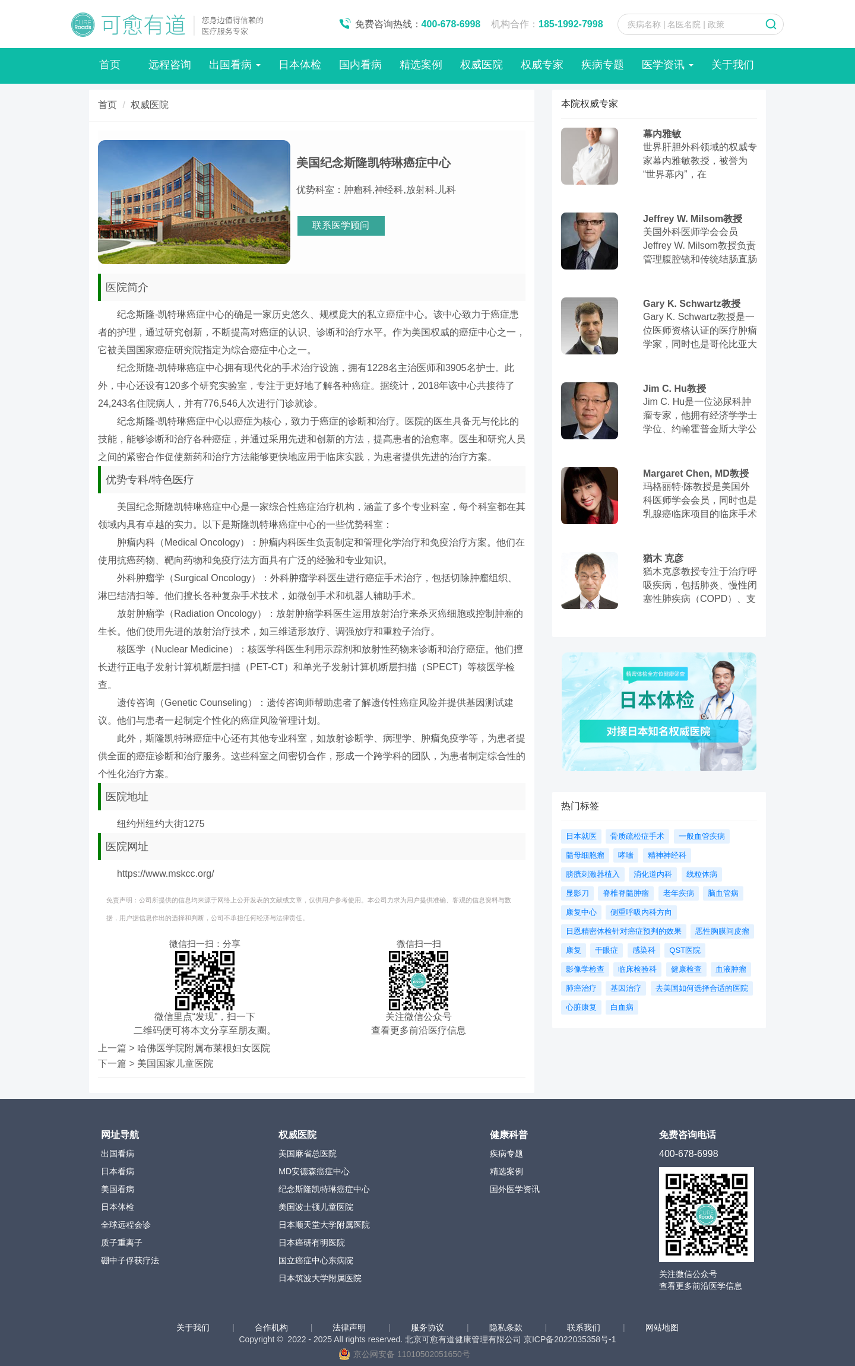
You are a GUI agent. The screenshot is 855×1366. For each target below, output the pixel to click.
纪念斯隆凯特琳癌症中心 (324, 1189)
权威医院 (481, 65)
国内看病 (360, 65)
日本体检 (299, 65)
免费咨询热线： (418, 24)
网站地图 (662, 1327)
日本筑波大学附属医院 (320, 1278)
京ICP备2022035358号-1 (570, 1339)
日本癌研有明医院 (311, 1242)
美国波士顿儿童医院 (315, 1207)
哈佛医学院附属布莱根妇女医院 (203, 1048)
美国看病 (117, 1189)
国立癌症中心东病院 (315, 1260)
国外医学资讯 (515, 1189)
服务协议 (428, 1327)
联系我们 (585, 1327)
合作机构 (272, 1327)
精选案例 (421, 65)
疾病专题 (602, 65)
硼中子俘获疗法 (130, 1260)
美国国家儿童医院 (175, 1063)
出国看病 (235, 65)
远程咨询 (169, 65)
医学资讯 (668, 65)
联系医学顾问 (340, 225)
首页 (110, 65)
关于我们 (732, 65)
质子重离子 (121, 1242)
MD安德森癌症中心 (314, 1171)
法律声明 (350, 1327)
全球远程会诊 (126, 1224)
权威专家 (542, 65)
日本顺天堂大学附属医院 (324, 1224)
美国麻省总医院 (307, 1153)
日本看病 (117, 1171)
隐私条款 (507, 1327)
